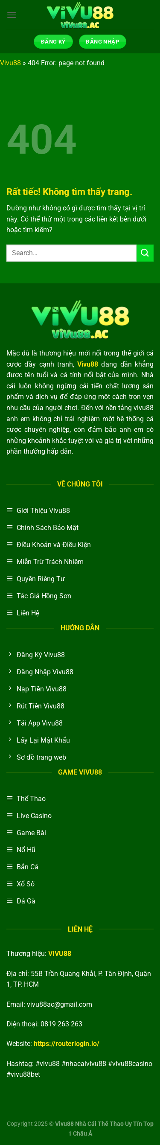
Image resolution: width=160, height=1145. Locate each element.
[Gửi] (145, 253)
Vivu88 (10, 63)
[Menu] (11, 14)
